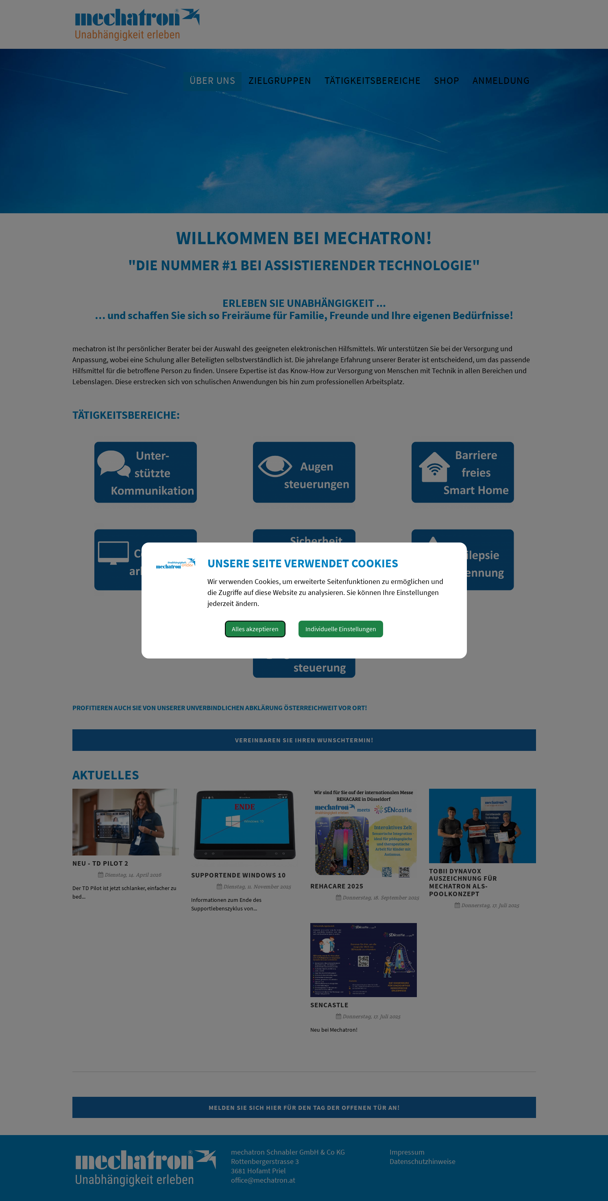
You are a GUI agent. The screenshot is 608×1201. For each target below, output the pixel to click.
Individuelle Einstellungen (340, 629)
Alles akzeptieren (255, 629)
